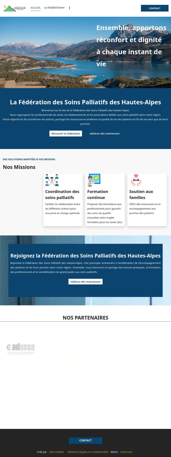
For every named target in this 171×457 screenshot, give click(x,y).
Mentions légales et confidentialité (88, 451)
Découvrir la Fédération (65, 133)
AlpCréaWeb (56, 451)
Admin (114, 451)
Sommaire (126, 451)
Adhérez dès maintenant (105, 133)
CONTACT (154, 8)
